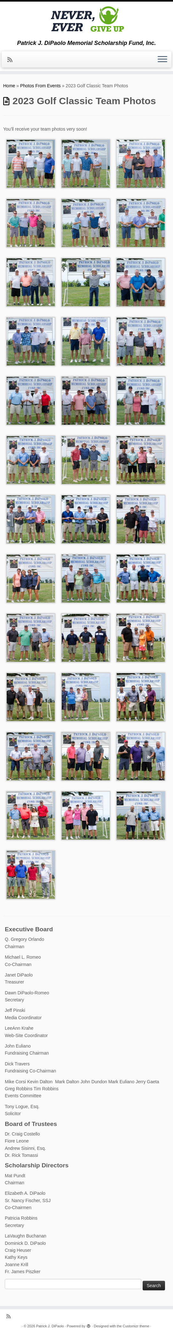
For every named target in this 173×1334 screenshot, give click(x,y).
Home (9, 85)
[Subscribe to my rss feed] (12, 60)
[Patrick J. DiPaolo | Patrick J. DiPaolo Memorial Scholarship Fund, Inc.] (86, 21)
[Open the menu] (162, 59)
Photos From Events (40, 85)
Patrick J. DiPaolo (50, 1326)
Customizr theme (136, 1326)
